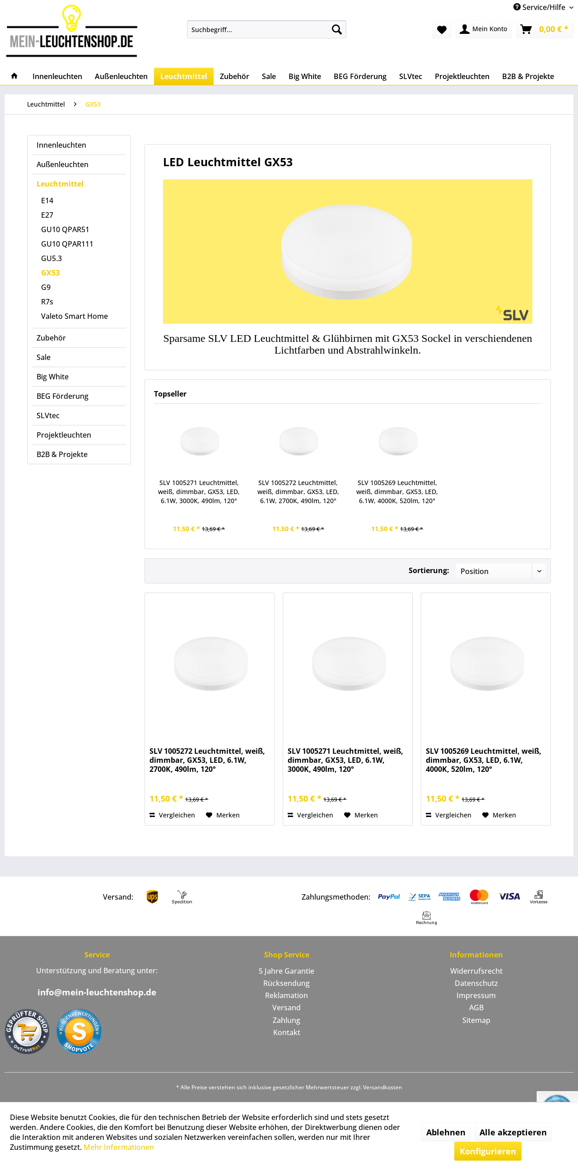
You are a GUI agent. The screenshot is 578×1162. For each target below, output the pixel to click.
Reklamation (286, 995)
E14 (47, 200)
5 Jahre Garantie (286, 971)
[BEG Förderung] (360, 76)
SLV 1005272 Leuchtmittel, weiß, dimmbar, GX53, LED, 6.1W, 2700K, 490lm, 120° (298, 491)
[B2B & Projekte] (528, 76)
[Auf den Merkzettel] (223, 815)
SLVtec (48, 415)
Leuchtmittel (60, 184)
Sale (44, 357)
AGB (476, 1008)
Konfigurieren (488, 1151)
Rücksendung (286, 983)
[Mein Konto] (484, 29)
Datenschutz (476, 983)
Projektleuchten (64, 435)
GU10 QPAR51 (65, 229)
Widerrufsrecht (476, 971)
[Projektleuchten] (462, 76)
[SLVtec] (411, 76)
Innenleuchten (61, 145)
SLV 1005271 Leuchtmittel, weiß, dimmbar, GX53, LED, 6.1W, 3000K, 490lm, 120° (199, 491)
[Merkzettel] (442, 29)
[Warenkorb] (544, 29)
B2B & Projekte (62, 454)
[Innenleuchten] (57, 76)
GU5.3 (51, 258)
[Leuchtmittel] (184, 76)
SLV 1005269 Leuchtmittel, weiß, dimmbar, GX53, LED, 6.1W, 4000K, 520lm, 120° (397, 491)
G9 (46, 287)
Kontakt (286, 1032)
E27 (47, 215)
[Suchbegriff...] (266, 29)
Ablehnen (446, 1132)
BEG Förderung (63, 396)
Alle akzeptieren (513, 1132)
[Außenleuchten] (121, 76)
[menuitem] (266, 29)
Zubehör (51, 338)
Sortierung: (429, 570)
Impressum (476, 995)
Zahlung (286, 1020)
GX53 (50, 273)
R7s (47, 302)
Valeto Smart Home (74, 316)
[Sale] (269, 76)
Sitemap (476, 1020)
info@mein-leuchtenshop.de (96, 992)
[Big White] (304, 76)
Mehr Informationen (119, 1147)
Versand (286, 1008)
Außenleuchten (63, 164)
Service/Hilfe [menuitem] (540, 7)
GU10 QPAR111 (67, 244)
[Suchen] (336, 29)
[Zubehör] (235, 76)
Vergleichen (172, 815)
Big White (53, 377)
